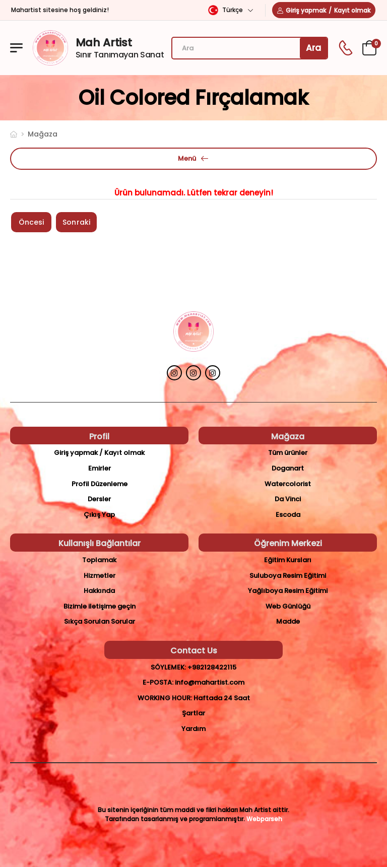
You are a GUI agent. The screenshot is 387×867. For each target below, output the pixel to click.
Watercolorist (288, 484)
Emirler (99, 468)
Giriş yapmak (306, 10)
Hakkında (99, 590)
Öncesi (31, 222)
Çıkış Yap (99, 514)
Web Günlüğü (288, 606)
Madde (288, 621)
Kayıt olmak (352, 10)
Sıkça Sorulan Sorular (99, 621)
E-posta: (158, 682)
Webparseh (264, 819)
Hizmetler (99, 575)
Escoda (288, 514)
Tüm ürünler (287, 452)
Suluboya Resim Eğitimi (287, 575)
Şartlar (193, 713)
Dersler (99, 499)
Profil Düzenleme (99, 484)
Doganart (288, 468)
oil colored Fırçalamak (193, 98)
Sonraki (76, 222)
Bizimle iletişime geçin (99, 606)
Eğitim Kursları (287, 560)
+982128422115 (211, 667)
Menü (187, 158)
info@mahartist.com (209, 682)
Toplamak (99, 560)
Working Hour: (165, 698)
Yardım (193, 728)
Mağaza (42, 134)
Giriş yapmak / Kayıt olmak (99, 452)
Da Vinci (288, 499)
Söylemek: (168, 667)
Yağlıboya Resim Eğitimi (288, 590)
